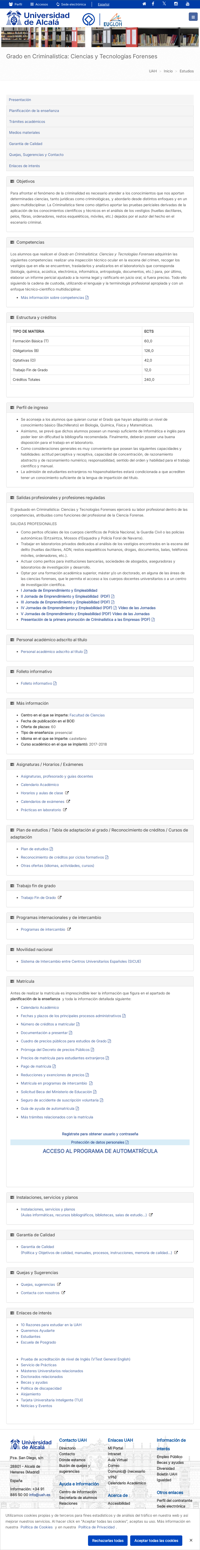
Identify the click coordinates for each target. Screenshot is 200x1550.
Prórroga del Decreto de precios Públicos (55, 1049)
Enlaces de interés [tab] (24, 165)
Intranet (114, 1454)
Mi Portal (115, 1448)
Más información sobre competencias (52, 297)
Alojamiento (31, 1394)
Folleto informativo (36, 683)
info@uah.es (39, 1494)
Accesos (39, 4)
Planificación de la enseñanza (34, 110)
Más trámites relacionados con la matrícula (57, 1117)
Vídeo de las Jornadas (136, 608)
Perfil (15, 4)
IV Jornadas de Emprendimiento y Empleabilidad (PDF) (66, 608)
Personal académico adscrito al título (52, 651)
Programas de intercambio (43, 929)
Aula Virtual (117, 1460)
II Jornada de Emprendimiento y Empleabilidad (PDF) (65, 596)
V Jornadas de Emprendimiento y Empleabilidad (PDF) (66, 614)
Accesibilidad (119, 1503)
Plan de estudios (34, 849)
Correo (113, 1465)
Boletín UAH (167, 1474)
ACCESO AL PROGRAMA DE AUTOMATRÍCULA (100, 1151)
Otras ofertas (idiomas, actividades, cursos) (57, 865)
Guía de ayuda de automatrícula (47, 1108)
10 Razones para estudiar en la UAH (51, 1324)
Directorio (67, 1448)
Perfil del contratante (174, 1500)
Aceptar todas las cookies (156, 1540)
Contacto (67, 1454)
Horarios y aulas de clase (42, 793)
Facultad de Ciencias (87, 715)
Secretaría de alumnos (78, 1497)
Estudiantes (30, 1336)
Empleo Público (169, 1456)
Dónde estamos (72, 1460)
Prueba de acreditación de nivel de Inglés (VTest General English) (75, 1359)
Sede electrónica (71, 4)
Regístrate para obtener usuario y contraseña (100, 1134)
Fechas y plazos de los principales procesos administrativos (71, 1015)
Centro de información (78, 1492)
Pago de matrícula (36, 1066)
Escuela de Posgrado (38, 1342)
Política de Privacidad (96, 1527)
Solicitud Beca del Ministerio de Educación (56, 1091)
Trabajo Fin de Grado (38, 897)
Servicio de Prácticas (39, 1365)
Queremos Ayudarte (38, 1330)
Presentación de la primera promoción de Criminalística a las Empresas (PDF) (85, 619)
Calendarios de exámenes (42, 801)
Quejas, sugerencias (38, 1284)
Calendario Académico (40, 784)
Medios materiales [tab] (24, 132)
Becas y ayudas (34, 1382)
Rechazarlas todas (107, 1540)
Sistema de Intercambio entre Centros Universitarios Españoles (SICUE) (81, 961)
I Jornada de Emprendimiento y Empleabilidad (59, 590)
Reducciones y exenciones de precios (52, 1075)
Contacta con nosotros (40, 1292)
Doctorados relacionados (42, 1376)
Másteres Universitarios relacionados (52, 1371)
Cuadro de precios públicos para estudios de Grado (64, 1041)
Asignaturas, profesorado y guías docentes (57, 776)
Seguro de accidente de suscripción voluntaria (60, 1100)
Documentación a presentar (44, 1032)
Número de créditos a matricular (48, 1024)
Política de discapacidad (41, 1388)
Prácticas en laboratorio (41, 810)
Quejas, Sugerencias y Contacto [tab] (36, 154)
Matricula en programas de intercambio (54, 1083)
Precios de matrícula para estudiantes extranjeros (62, 1058)
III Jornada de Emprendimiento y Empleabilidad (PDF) (65, 602)
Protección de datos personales (97, 1142)
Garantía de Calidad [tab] (25, 143)
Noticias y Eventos (36, 1405)
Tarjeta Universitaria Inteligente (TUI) (52, 1400)
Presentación (20, 99)
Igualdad (164, 1480)
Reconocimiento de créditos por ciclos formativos (62, 857)
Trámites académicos (27, 121)
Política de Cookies (37, 1527)
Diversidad (165, 1468)
